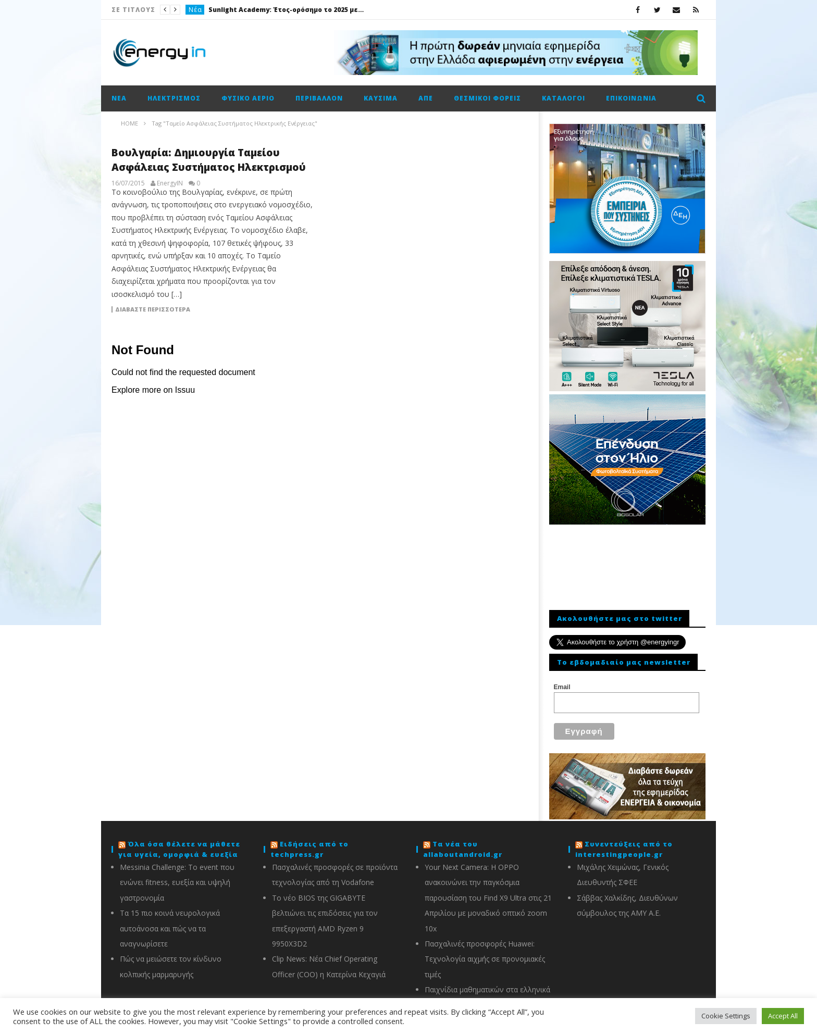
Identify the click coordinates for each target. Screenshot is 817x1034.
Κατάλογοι (563, 98)
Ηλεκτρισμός (174, 98)
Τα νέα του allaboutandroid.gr (462, 843)
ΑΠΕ (425, 98)
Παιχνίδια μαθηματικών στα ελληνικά (487, 983)
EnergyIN (170, 183)
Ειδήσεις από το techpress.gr (309, 843)
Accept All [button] (783, 1015)
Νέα (195, 9)
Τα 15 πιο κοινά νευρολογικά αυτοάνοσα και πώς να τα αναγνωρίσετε (170, 922)
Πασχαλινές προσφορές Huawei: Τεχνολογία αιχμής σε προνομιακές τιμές (485, 952)
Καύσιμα (381, 98)
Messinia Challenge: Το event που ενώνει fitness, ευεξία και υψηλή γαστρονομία (177, 876)
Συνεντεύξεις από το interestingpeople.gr (624, 843)
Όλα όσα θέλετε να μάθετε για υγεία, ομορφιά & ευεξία (179, 843)
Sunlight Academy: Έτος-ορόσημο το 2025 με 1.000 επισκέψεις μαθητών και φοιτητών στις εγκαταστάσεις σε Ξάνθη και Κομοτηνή (286, 9)
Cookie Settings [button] (725, 1015)
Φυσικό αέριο (248, 98)
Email (562, 687)
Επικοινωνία (631, 98)
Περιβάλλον (319, 98)
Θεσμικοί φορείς (487, 98)
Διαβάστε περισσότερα (152, 309)
